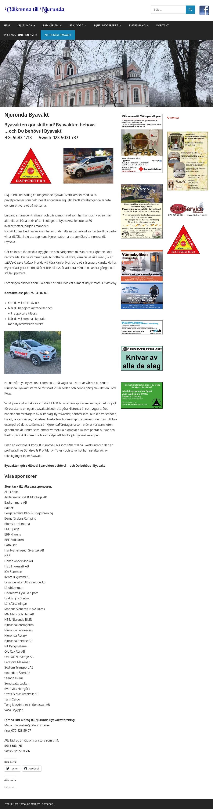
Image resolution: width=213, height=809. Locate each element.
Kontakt (162, 25)
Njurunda (25, 25)
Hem (7, 25)
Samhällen (50, 25)
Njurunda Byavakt (58, 34)
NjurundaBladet (106, 25)
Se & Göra (76, 25)
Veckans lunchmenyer (20, 34)
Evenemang (137, 25)
